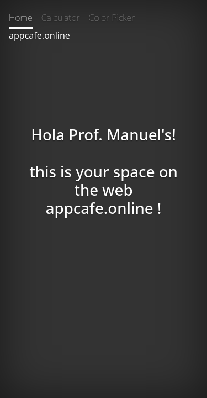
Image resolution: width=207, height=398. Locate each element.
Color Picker (112, 18)
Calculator (60, 18)
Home (21, 18)
